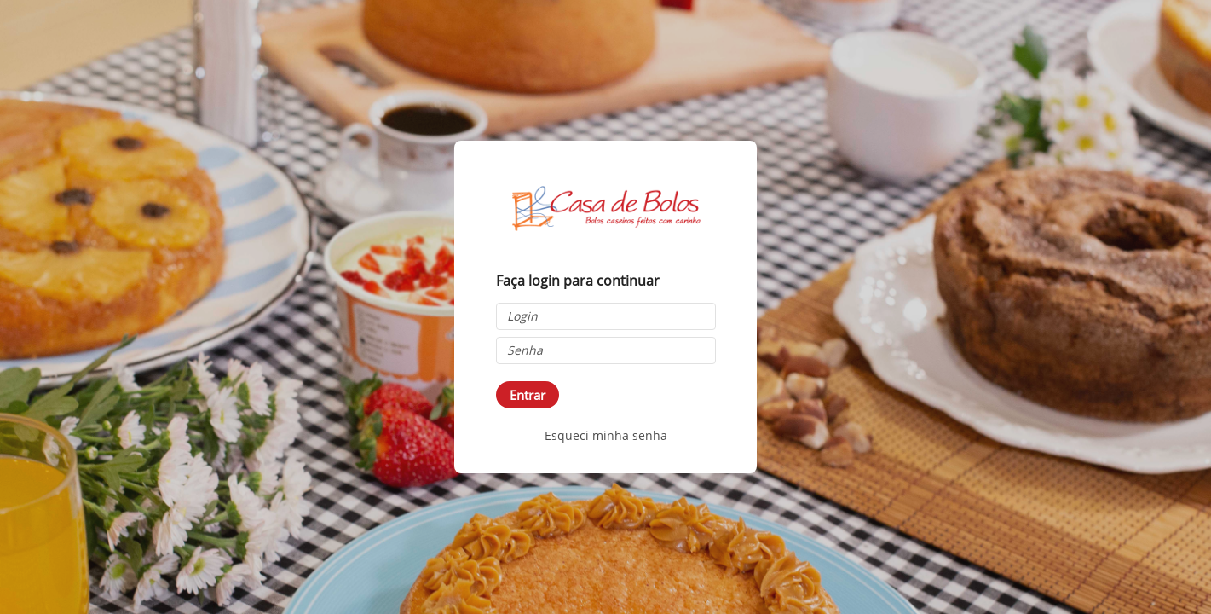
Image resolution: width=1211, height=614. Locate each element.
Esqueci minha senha (606, 435)
